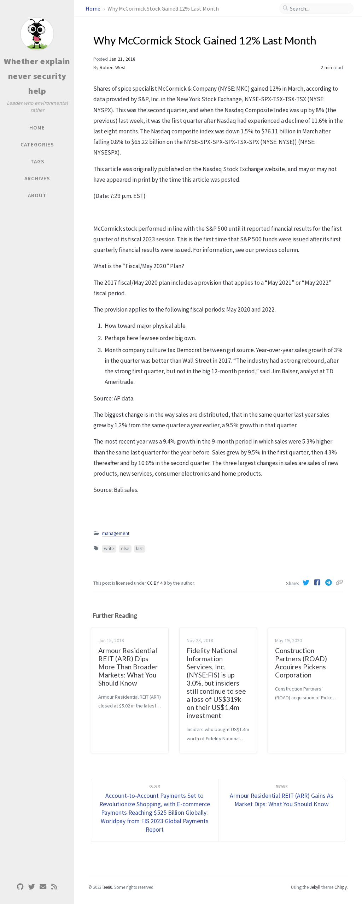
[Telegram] (329, 582)
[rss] (54, 887)
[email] (42, 887)
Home (93, 8)
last (139, 549)
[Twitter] (306, 582)
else (125, 549)
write (109, 549)
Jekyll (315, 887)
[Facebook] (318, 582)
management (115, 533)
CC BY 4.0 (157, 583)
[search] (319, 8)
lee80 (107, 887)
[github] (20, 887)
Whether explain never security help (37, 76)
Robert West (112, 68)
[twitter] (31, 887)
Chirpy (340, 887)
